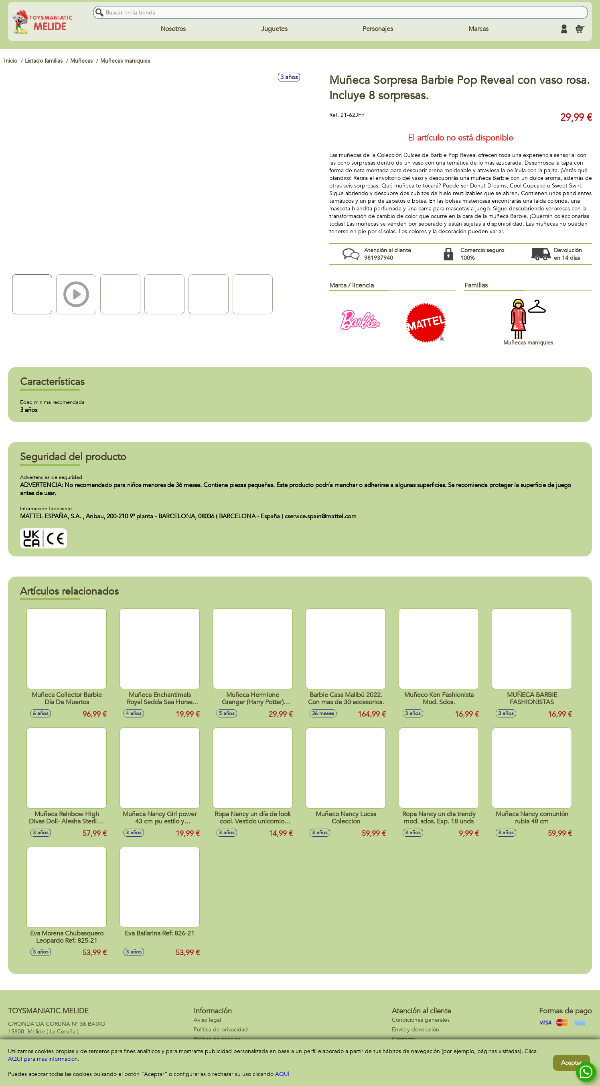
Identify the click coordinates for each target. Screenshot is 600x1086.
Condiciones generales (421, 1020)
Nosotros (173, 28)
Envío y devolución (415, 1029)
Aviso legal (207, 1020)
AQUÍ (282, 1074)
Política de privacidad (221, 1029)
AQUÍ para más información (43, 1059)
